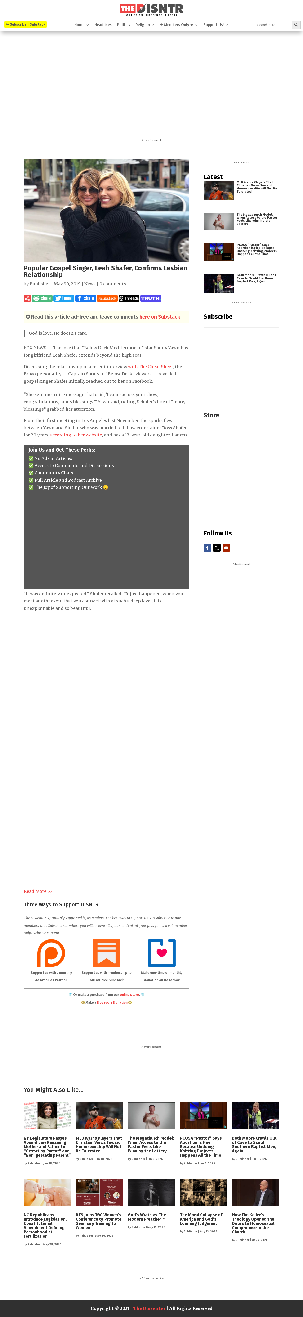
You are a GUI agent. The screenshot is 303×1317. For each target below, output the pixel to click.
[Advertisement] (151, 76)
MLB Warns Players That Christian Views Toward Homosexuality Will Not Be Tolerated (257, 186)
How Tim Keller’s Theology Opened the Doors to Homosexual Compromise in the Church (253, 1223)
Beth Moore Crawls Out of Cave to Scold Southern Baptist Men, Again (256, 278)
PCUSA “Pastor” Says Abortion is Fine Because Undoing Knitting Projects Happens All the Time (257, 249)
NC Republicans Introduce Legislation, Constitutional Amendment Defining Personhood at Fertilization (45, 1225)
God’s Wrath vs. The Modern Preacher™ (147, 1217)
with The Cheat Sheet (150, 366)
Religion (142, 25)
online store (129, 995)
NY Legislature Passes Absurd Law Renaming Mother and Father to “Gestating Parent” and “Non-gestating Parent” (47, 1147)
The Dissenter (149, 1308)
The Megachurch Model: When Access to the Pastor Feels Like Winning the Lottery (257, 219)
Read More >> (38, 891)
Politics (123, 25)
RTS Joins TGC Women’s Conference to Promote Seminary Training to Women (98, 1221)
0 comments (112, 284)
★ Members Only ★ (176, 25)
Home (79, 25)
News (90, 284)
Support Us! (213, 25)
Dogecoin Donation (112, 1003)
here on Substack (159, 317)
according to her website (76, 435)
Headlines (103, 25)
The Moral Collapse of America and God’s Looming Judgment (201, 1219)
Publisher (40, 284)
